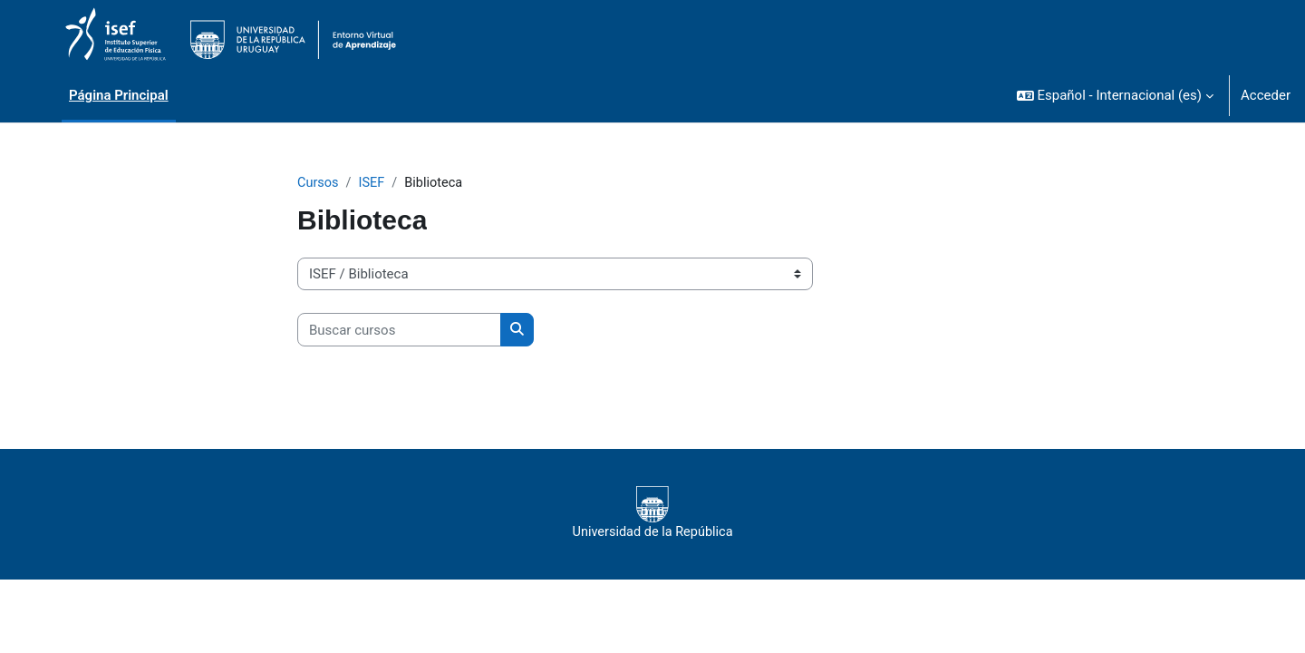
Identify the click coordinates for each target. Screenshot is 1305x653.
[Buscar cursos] (399, 330)
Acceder (1265, 95)
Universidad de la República (652, 513)
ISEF (373, 183)
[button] (1115, 95)
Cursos (318, 183)
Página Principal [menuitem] (119, 95)
